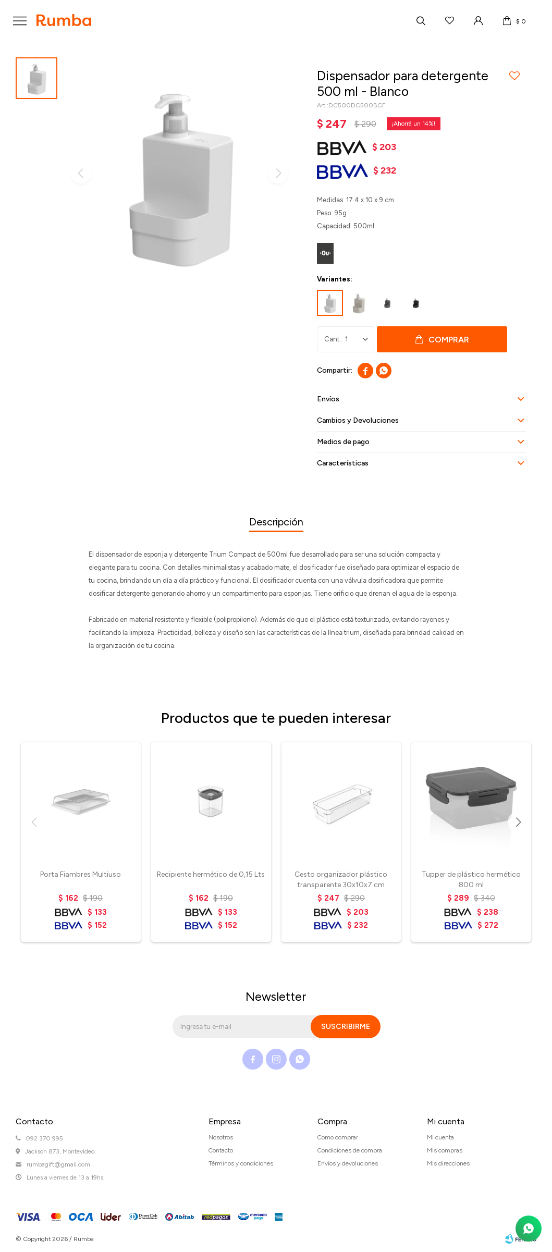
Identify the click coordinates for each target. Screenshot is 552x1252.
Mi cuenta (440, 1137)
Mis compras (444, 1150)
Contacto (220, 1150)
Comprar (448, 340)
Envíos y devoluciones (347, 1163)
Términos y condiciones (240, 1163)
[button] (518, 822)
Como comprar (337, 1137)
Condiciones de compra (349, 1150)
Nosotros (220, 1137)
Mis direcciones (448, 1163)
